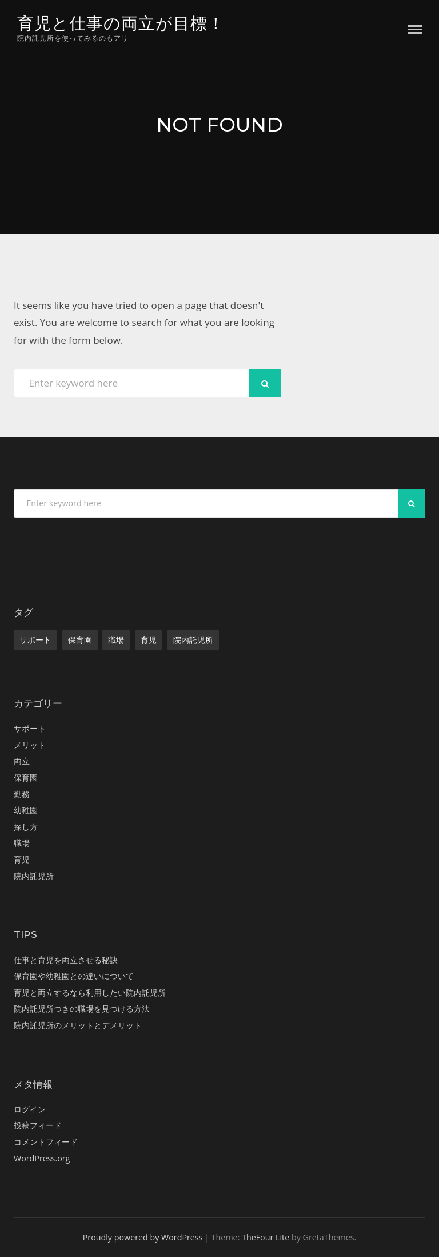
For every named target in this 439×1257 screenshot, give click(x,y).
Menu (415, 29)
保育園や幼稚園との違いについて (74, 975)
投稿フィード (38, 1125)
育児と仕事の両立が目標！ (121, 23)
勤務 (22, 794)
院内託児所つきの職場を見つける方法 (82, 1008)
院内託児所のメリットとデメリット (78, 1025)
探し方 (26, 826)
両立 (22, 760)
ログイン (30, 1109)
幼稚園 (26, 810)
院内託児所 (193, 639)
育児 (149, 639)
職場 (116, 639)
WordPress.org (42, 1158)
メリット (30, 744)
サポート (35, 639)
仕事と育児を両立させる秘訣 (66, 959)
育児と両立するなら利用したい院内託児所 (90, 992)
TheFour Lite (265, 1237)
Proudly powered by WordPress (143, 1237)
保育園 (80, 639)
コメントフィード (46, 1141)
